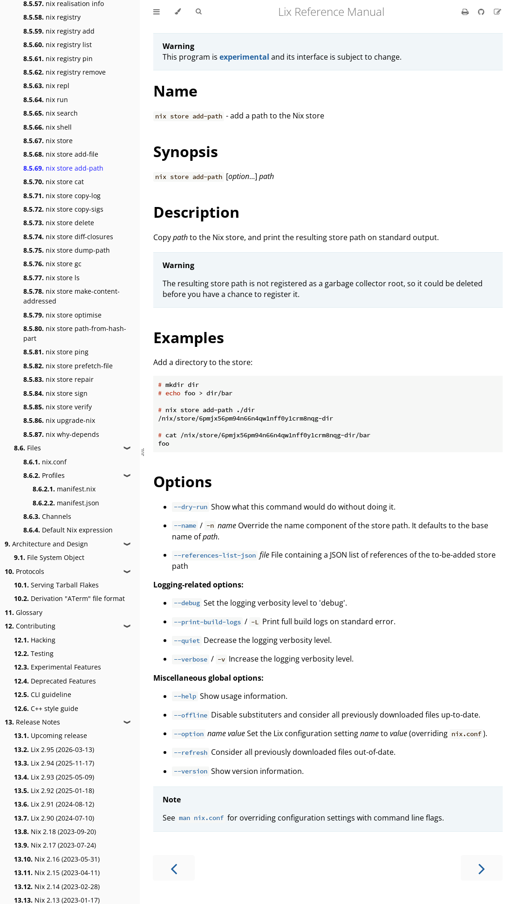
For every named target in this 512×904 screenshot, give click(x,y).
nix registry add (59, 31)
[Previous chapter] (174, 868)
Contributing (30, 625)
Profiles (44, 475)
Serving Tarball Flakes (56, 584)
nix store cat (53, 181)
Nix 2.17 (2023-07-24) (55, 845)
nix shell (47, 127)
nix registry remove (64, 72)
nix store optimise (62, 315)
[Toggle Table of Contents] (156, 11)
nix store (48, 140)
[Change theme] (177, 11)
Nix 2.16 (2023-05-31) (57, 859)
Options (182, 481)
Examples (188, 337)
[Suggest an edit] (497, 12)
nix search (50, 113)
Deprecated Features (55, 680)
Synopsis (185, 151)
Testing (34, 653)
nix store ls (51, 277)
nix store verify (57, 406)
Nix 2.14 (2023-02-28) (57, 886)
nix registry (52, 17)
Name (175, 91)
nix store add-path (63, 168)
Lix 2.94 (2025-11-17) (54, 763)
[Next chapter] (482, 868)
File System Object (49, 557)
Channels (47, 516)
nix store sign (55, 393)
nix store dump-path (66, 250)
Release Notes (32, 722)
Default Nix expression (68, 529)
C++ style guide (46, 708)
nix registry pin (58, 58)
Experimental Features (57, 666)
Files (27, 447)
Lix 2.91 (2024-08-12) (54, 804)
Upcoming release (50, 735)
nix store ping (56, 351)
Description (196, 212)
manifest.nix (64, 488)
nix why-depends (61, 434)
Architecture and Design (46, 543)
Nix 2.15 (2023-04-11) (57, 872)
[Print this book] (466, 12)
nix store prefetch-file (68, 365)
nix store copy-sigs (63, 209)
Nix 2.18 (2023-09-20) (55, 831)
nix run (45, 99)
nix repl (46, 85)
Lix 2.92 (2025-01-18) (54, 790)
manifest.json (66, 502)
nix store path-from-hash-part (74, 333)
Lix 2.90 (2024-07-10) (54, 818)
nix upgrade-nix (59, 420)
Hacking (34, 639)
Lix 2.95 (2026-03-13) (54, 749)
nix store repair (58, 379)
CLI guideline (42, 694)
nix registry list (57, 44)
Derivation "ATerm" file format (69, 598)
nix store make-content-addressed (71, 296)
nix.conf (45, 461)
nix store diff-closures (68, 236)
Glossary (23, 612)
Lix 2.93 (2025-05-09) (54, 777)
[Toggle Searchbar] (198, 11)
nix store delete (58, 222)
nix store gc (52, 263)
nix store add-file (60, 154)
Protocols (24, 571)
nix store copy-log (62, 195)
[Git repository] (482, 12)
